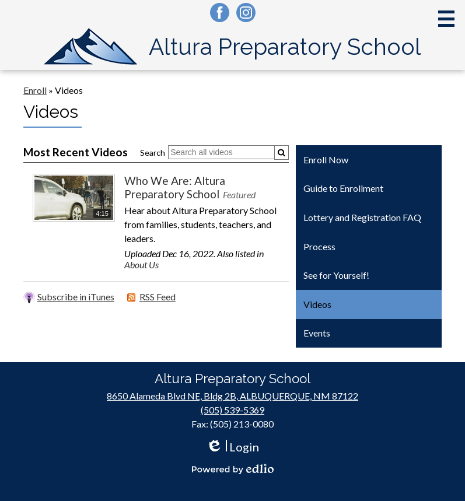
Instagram (246, 14)
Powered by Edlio (233, 469)
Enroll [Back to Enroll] (35, 90)
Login (232, 447)
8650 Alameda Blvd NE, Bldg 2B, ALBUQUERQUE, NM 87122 (232, 395)
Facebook (219, 14)
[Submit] (281, 152)
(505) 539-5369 (232, 409)
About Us (141, 264)
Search (152, 152)
